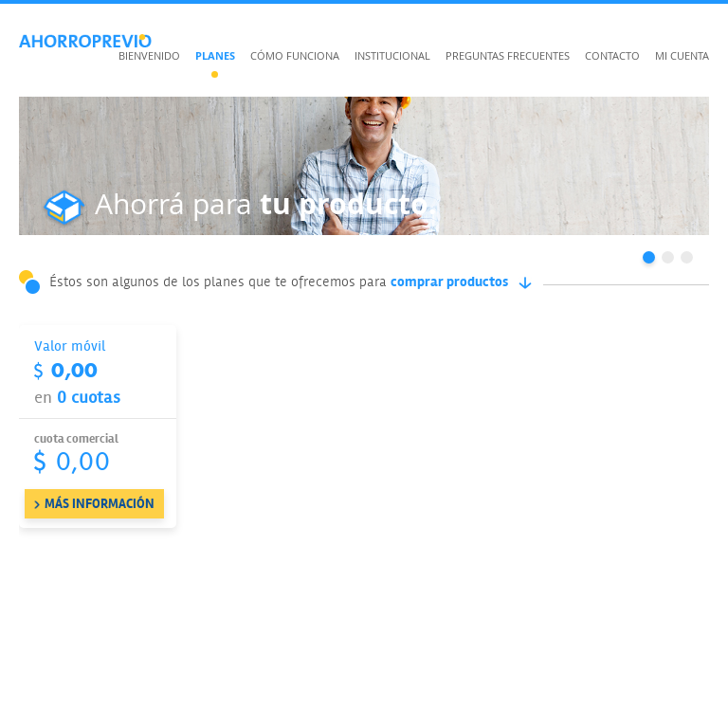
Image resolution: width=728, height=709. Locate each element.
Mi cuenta (682, 55)
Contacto (612, 55)
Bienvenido (149, 55)
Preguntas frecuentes (508, 55)
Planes (215, 55)
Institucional (392, 55)
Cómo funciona (294, 55)
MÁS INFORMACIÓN (100, 504)
